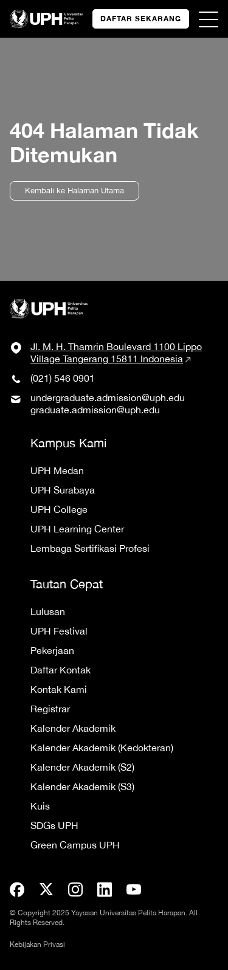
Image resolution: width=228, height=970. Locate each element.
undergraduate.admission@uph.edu (107, 397)
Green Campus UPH (75, 844)
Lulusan (47, 611)
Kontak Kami (58, 689)
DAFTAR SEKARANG (140, 18)
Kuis (40, 805)
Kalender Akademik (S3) (82, 786)
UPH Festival (59, 630)
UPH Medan (57, 470)
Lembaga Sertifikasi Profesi (90, 548)
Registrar (50, 708)
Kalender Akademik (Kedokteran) (101, 747)
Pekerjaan (52, 650)
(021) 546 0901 (62, 378)
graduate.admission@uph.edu (95, 409)
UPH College (59, 509)
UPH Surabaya (62, 489)
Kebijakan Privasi (37, 944)
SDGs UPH (54, 825)
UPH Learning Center (77, 528)
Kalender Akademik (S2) (82, 767)
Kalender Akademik (73, 728)
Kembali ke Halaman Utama (74, 190)
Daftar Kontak (60, 669)
